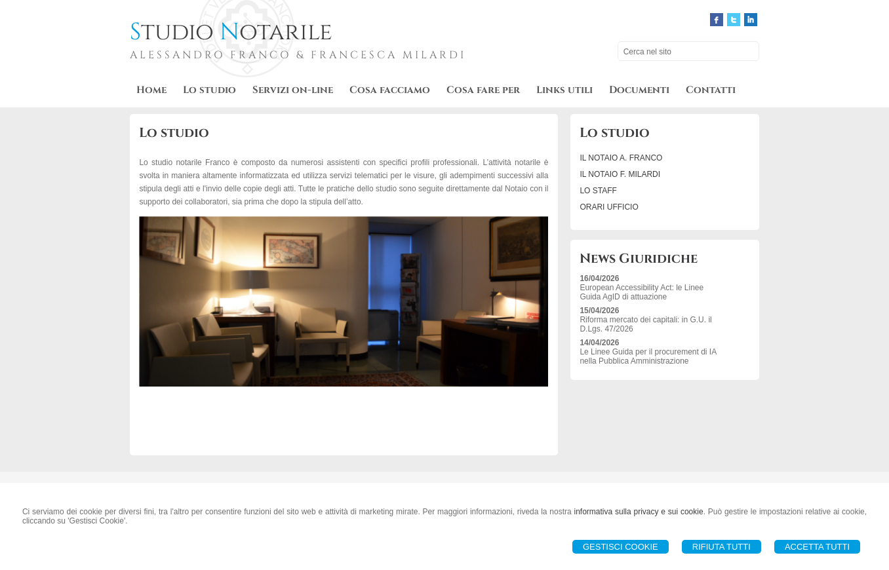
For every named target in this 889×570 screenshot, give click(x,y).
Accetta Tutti (817, 547)
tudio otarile (231, 32)
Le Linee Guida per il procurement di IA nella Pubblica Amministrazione (648, 356)
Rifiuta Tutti (721, 547)
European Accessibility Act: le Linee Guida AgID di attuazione (641, 292)
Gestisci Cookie (620, 547)
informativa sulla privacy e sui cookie (638, 511)
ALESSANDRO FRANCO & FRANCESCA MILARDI (298, 55)
